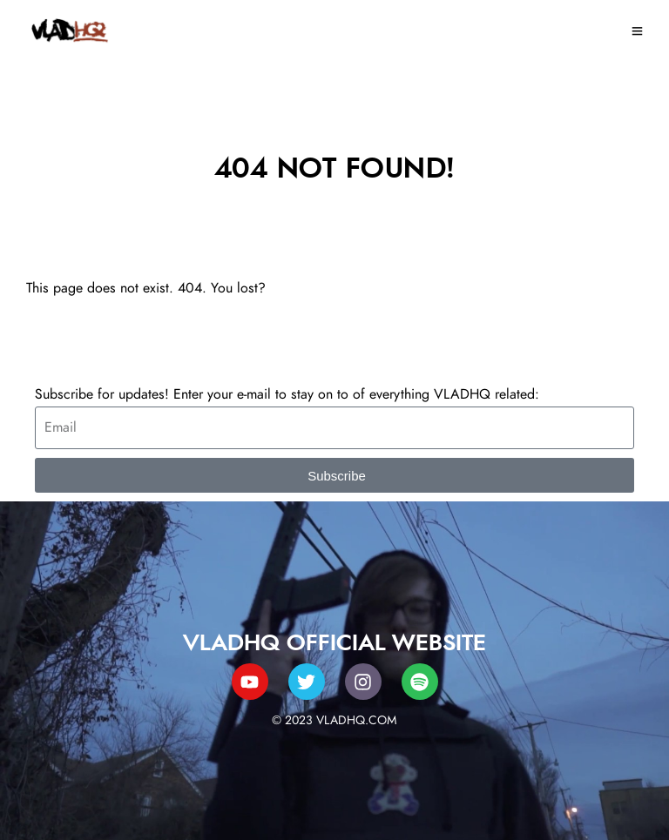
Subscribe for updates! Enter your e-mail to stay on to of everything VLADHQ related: (287, 394)
